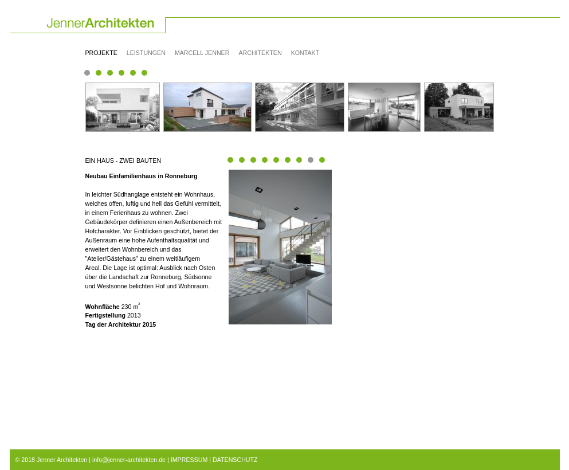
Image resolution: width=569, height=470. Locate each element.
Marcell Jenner (202, 52)
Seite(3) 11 (110, 73)
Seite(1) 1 (87, 73)
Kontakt (305, 52)
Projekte (101, 52)
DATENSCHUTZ (235, 459)
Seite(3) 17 (121, 73)
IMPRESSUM (189, 459)
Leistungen (146, 52)
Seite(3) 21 (133, 73)
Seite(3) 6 (98, 73)
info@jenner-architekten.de (129, 459)
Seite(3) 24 (144, 73)
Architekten (259, 52)
